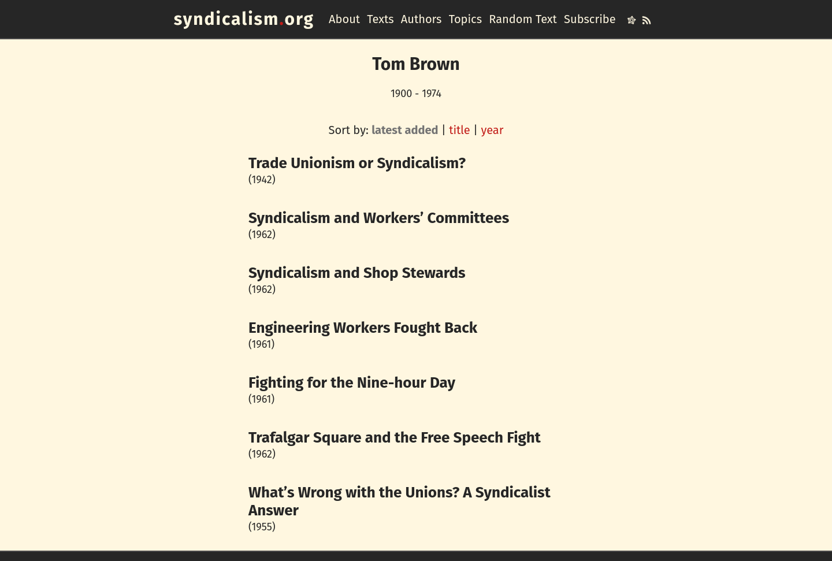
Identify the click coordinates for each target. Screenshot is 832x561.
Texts (380, 19)
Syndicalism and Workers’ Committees (378, 218)
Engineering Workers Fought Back (362, 328)
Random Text (522, 19)
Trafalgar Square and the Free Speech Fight (394, 438)
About (344, 19)
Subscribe (589, 19)
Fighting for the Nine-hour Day (351, 383)
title (459, 130)
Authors (421, 19)
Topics (465, 19)
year (492, 130)
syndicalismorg (244, 19)
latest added (405, 130)
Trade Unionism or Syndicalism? (357, 163)
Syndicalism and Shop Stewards (357, 273)
